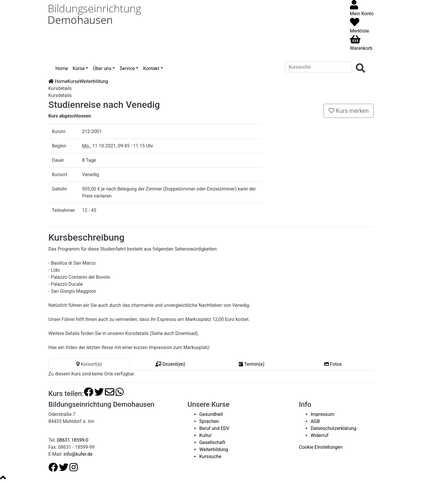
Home (61, 68)
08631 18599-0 (72, 440)
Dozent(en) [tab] (170, 364)
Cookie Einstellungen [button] (321, 447)
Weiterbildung (93, 81)
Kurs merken (349, 110)
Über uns (102, 68)
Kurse (79, 68)
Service (127, 68)
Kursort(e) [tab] (89, 364)
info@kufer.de (78, 454)
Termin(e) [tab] (251, 364)
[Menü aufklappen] (354, 56)
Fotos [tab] (333, 364)
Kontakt (151, 68)
